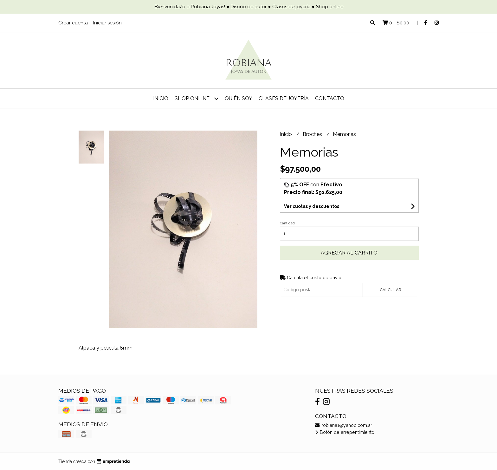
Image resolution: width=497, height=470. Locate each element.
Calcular (390, 289)
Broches (313, 134)
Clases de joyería (284, 98)
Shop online (196, 98)
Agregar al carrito (349, 253)
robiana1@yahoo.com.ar (343, 425)
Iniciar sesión (107, 23)
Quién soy (238, 98)
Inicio (160, 98)
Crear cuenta (73, 23)
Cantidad (287, 223)
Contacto (329, 98)
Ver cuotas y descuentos (311, 206)
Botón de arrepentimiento (344, 432)
